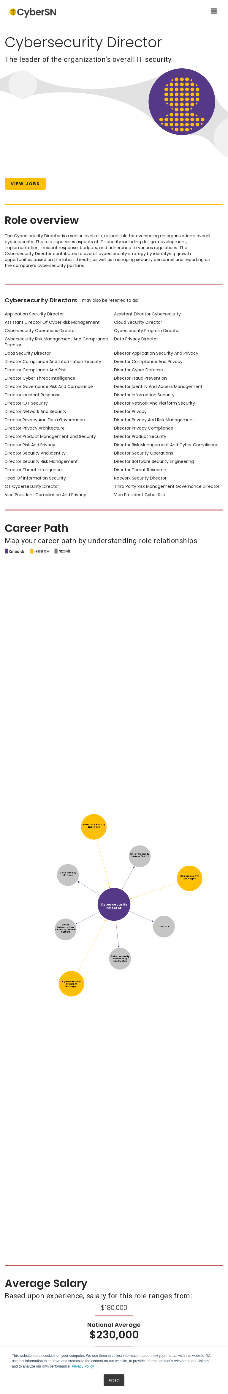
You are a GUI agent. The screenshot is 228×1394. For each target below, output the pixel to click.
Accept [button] (114, 1380)
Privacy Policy (83, 1366)
